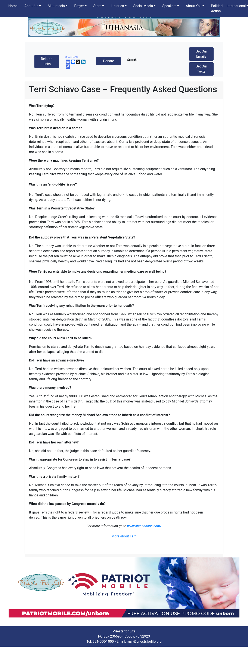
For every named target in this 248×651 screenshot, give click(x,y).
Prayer (79, 6)
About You (194, 6)
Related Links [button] (46, 61)
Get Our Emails (201, 54)
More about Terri (123, 536)
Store (97, 6)
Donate (108, 61)
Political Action (217, 8)
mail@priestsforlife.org (144, 641)
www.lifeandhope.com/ (144, 526)
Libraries (117, 6)
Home (13, 6)
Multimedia (56, 6)
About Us (31, 6)
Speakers (169, 6)
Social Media (143, 6)
